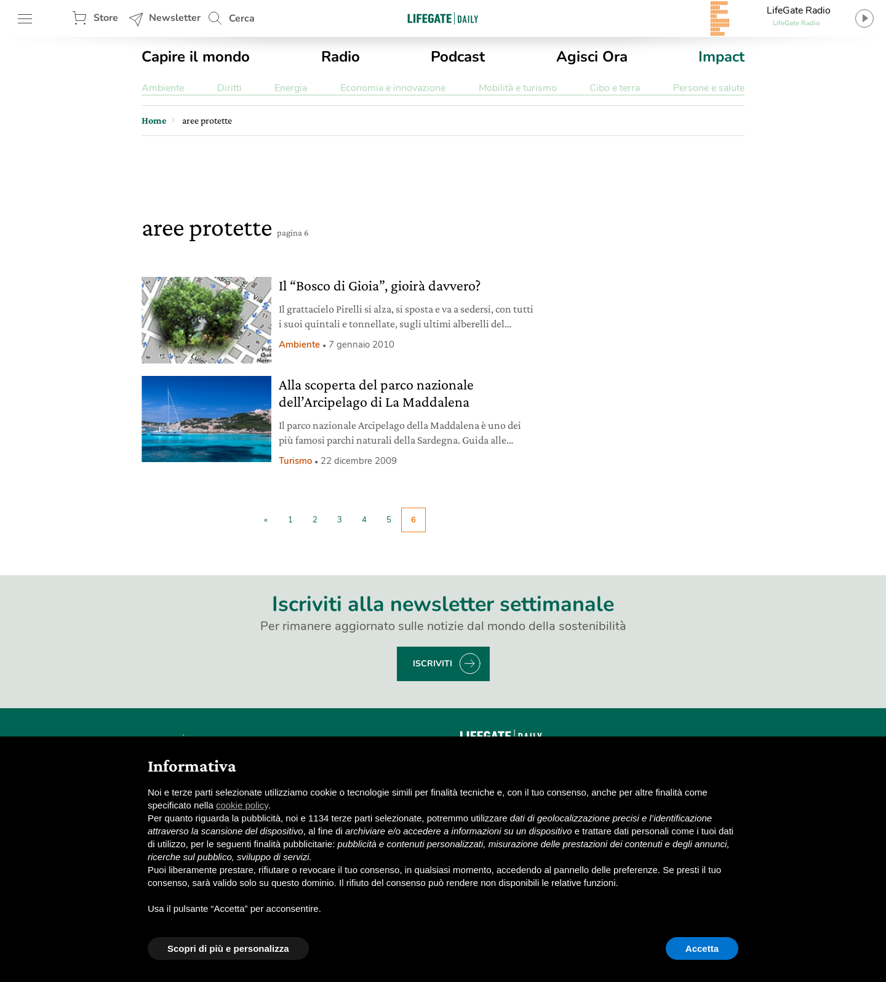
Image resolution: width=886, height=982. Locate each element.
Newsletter (175, 18)
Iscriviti (432, 663)
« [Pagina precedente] (266, 519)
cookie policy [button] (242, 805)
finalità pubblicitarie (293, 844)
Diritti (229, 88)
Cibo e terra (614, 88)
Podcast (458, 56)
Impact (721, 56)
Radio (340, 56)
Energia (290, 88)
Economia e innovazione (392, 88)
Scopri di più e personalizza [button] (228, 948)
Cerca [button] (242, 18)
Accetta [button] (702, 948)
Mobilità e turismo (518, 88)
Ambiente (163, 88)
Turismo (295, 461)
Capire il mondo (196, 56)
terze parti (352, 818)
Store (106, 18)
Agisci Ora (592, 56)
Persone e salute (708, 88)
